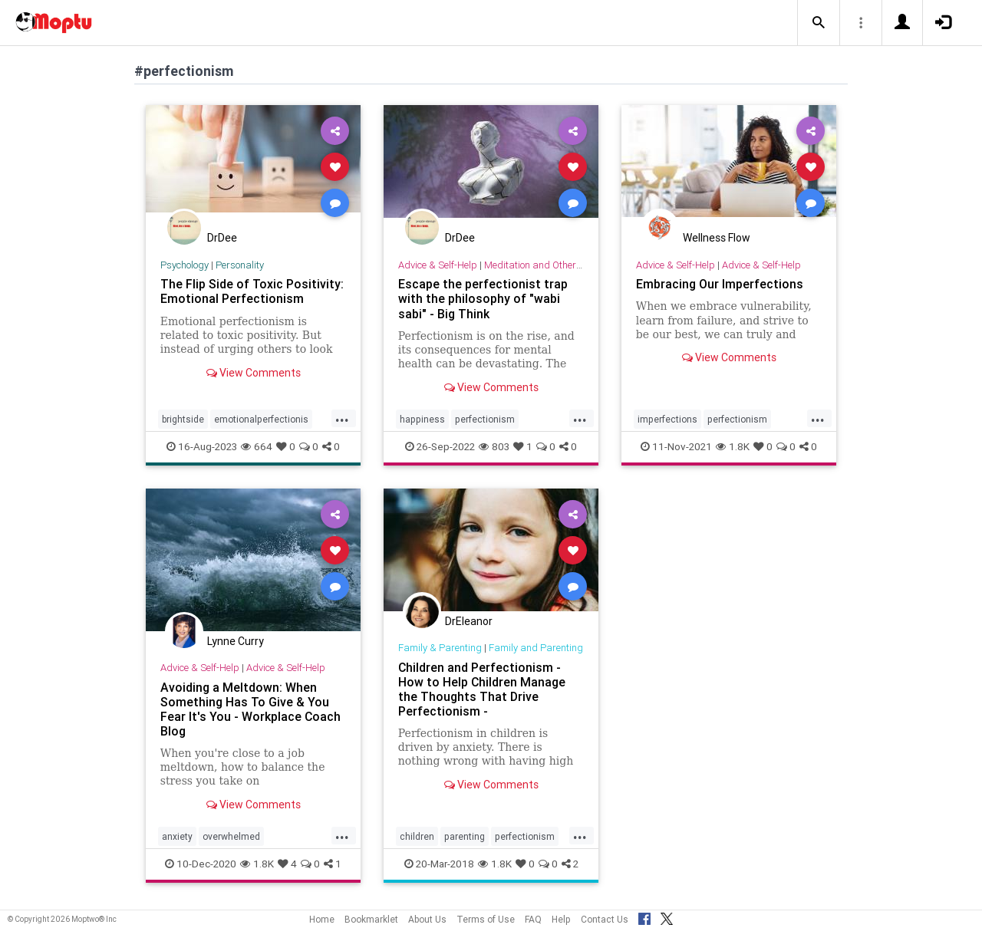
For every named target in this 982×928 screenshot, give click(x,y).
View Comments (253, 373)
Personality (240, 264)
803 (494, 446)
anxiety (177, 836)
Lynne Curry (235, 641)
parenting (464, 836)
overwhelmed (231, 836)
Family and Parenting (536, 647)
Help (561, 919)
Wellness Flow (716, 238)
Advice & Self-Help (437, 264)
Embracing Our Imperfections (719, 283)
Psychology (184, 264)
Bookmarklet (371, 919)
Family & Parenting (440, 647)
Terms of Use (485, 919)
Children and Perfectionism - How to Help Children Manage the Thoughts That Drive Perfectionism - (482, 689)
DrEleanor (469, 621)
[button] (818, 23)
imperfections (667, 419)
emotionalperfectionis (261, 419)
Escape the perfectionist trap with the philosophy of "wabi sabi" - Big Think (483, 298)
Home (321, 919)
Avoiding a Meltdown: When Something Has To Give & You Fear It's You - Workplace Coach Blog (250, 709)
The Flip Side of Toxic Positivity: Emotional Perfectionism (252, 291)
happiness (422, 419)
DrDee (222, 238)
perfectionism (485, 419)
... (342, 418)
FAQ (533, 919)
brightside (183, 419)
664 (256, 446)
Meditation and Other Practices (552, 264)
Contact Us (604, 919)
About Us (427, 919)
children (417, 836)
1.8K (733, 446)
